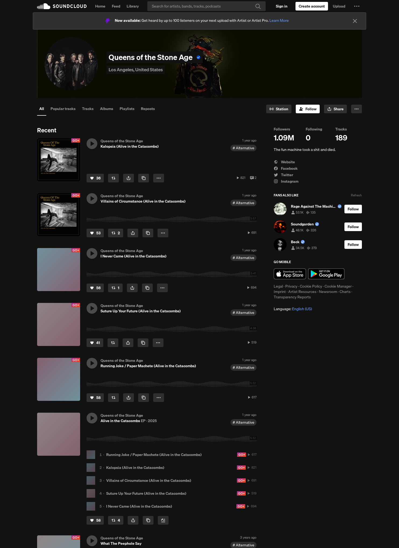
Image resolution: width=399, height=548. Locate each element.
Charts (345, 292)
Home (100, 6)
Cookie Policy (311, 286)
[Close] (355, 21)
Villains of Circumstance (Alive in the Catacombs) (148, 480)
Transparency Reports (292, 297)
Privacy (291, 286)
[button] (357, 6)
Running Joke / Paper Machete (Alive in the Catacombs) (154, 455)
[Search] (206, 6)
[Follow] (308, 109)
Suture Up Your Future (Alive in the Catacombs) (146, 493)
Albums (106, 109)
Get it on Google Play (326, 273)
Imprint (280, 292)
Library (133, 6)
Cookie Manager (338, 286)
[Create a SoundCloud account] (311, 6)
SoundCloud (62, 6)
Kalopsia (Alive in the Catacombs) (135, 468)
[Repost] (113, 178)
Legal (278, 286)
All (41, 109)
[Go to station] (278, 109)
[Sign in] (282, 6)
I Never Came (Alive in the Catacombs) (139, 506)
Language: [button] (293, 309)
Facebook (286, 168)
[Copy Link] (143, 178)
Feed (116, 6)
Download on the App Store (290, 273)
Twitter (283, 175)
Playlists (127, 109)
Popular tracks (63, 109)
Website (284, 162)
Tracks (88, 109)
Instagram (286, 181)
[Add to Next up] (163, 520)
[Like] (95, 178)
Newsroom (328, 292)
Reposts (148, 109)
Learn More (279, 20)
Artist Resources (302, 292)
